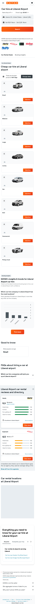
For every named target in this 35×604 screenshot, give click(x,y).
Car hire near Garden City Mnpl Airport (16, 555)
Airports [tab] (6, 542)
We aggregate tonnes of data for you (18, 586)
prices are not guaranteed (9, 577)
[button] (3, 3)
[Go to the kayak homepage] (12, 3)
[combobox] (7, 12)
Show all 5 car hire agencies (10, 469)
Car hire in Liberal (22, 601)
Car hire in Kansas (10, 601)
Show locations (29, 420)
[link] (17, 332)
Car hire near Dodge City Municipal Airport (17, 558)
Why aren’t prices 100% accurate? (18, 590)
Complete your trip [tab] (18, 542)
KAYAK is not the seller (18, 583)
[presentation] (33, 389)
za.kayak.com (6, 599)
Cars (12, 599)
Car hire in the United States (23, 599)
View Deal (28, 99)
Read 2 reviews (10, 404)
